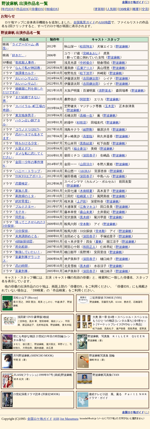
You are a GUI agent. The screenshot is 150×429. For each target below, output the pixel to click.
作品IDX (22, 9)
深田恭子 (89, 155)
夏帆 (99, 241)
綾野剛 (87, 129)
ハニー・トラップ (27, 171)
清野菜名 (105, 90)
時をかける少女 (26, 143)
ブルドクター (24, 206)
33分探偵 (21, 231)
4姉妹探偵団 (23, 241)
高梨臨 (87, 136)
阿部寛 (84, 99)
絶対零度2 (22, 201)
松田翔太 (86, 46)
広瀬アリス (84, 68)
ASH (56, 418)
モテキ (20, 211)
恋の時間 (21, 265)
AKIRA (85, 171)
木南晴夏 (86, 191)
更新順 (99, 9)
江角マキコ (88, 206)
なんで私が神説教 (27, 67)
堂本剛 (84, 224)
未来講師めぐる (26, 236)
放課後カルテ (24, 73)
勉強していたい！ (27, 252)
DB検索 (124, 9)
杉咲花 (81, 122)
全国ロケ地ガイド (39, 418)
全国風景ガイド (84, 22)
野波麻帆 (122, 46)
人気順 (111, 9)
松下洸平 (86, 73)
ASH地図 (104, 22)
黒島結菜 (86, 143)
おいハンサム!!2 (26, 78)
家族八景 (21, 190)
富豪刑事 (21, 271)
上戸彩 (81, 201)
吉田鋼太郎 (91, 78)
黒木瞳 (84, 217)
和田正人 (89, 247)
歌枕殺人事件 (24, 62)
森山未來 (86, 212)
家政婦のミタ (24, 196)
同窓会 (20, 217)
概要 (136, 9)
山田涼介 (86, 164)
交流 (145, 9)
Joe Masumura (69, 418)
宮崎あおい (91, 53)
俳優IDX (37, 9)
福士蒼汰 (80, 148)
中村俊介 (86, 62)
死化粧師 (21, 246)
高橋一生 (86, 115)
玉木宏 (109, 106)
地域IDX (52, 9)
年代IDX (8, 9)
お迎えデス (23, 148)
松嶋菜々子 (84, 196)
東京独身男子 (24, 115)
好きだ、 (18, 55)
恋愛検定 (21, 183)
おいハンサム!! (25, 83)
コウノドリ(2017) (27, 129)
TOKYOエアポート (28, 176)
